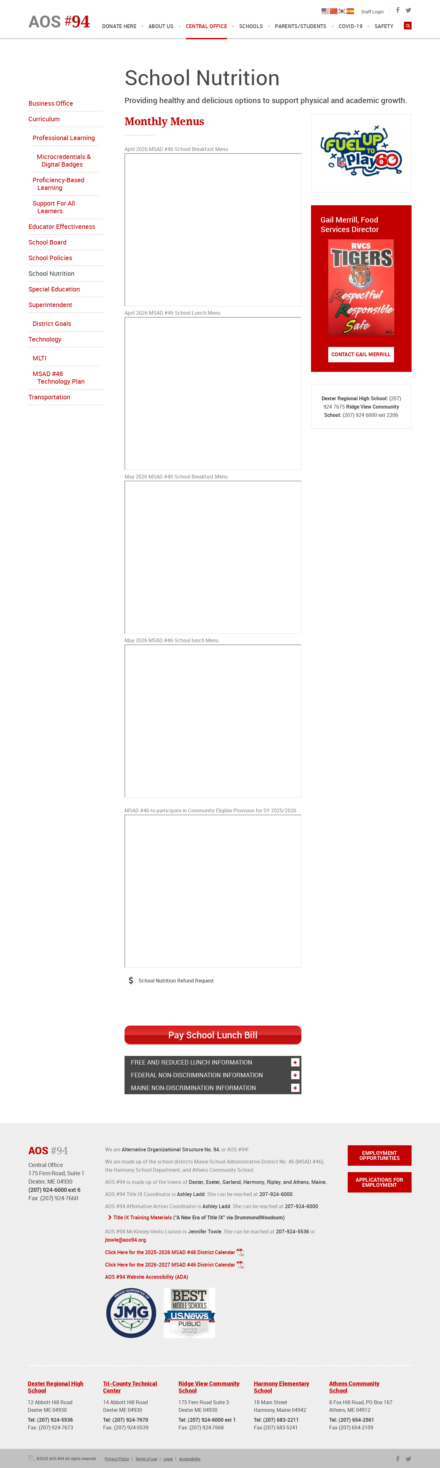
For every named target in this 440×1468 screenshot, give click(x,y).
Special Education (54, 289)
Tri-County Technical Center (130, 1385)
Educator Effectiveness (61, 226)
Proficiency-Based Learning (58, 184)
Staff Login (372, 12)
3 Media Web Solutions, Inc (31, 1456)
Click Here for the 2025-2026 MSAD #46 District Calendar (170, 1251)
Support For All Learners (54, 207)
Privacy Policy (117, 1456)
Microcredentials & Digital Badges (64, 160)
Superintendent (50, 304)
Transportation (49, 397)
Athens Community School (354, 1385)
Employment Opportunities (380, 1155)
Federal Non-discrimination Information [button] (215, 1075)
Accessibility (190, 1456)
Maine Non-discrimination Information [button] (215, 1087)
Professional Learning (64, 137)
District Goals (52, 323)
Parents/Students (300, 26)
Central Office (206, 26)
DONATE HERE (119, 26)
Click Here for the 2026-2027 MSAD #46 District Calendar (170, 1263)
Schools (251, 26)
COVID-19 (351, 26)
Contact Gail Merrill (361, 354)
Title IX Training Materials (142, 1217)
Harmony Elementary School (281, 1385)
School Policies (50, 257)
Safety (384, 26)
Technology (44, 339)
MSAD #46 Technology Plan (59, 377)
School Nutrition (51, 273)
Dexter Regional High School (56, 1385)
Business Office (50, 103)
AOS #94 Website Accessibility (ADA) (146, 1275)
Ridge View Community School (209, 1385)
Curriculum (44, 119)
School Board (47, 242)
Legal (168, 1456)
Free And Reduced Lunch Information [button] (215, 1062)
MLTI (40, 358)
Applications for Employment (379, 1182)
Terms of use (146, 1456)
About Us (161, 26)
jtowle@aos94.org (125, 1239)
